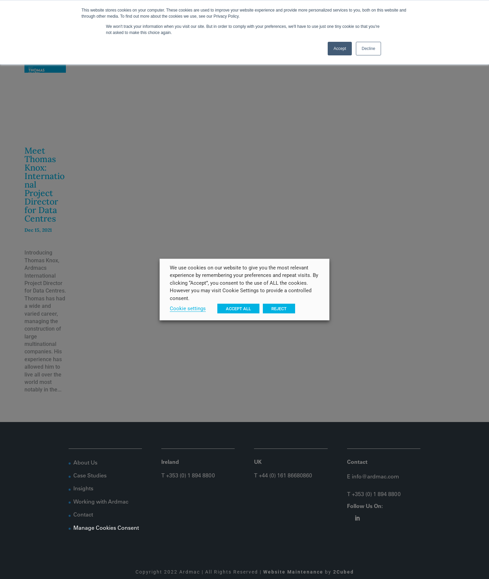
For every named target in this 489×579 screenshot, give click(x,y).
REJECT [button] (279, 308)
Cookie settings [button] (188, 308)
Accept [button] (339, 48)
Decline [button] (368, 48)
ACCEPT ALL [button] (238, 308)
